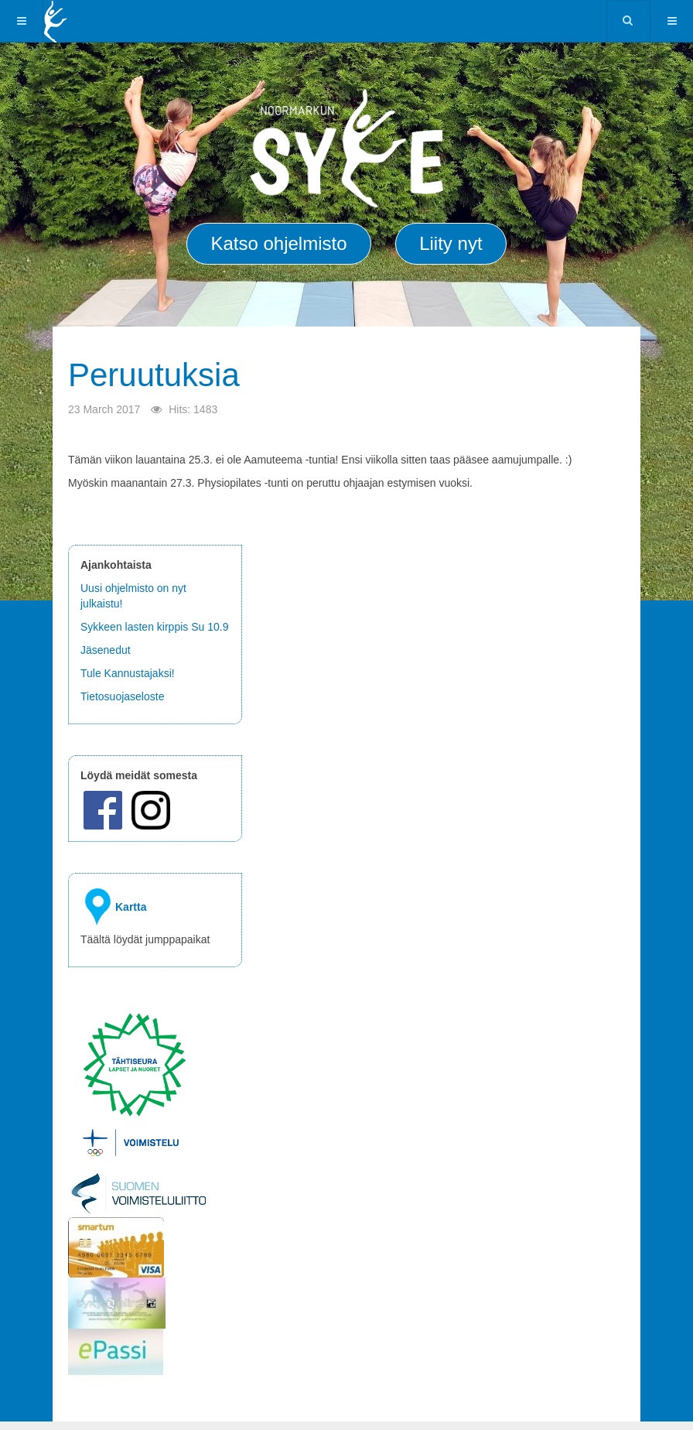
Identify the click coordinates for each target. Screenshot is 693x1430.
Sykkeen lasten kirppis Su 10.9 (154, 627)
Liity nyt (450, 243)
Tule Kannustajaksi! (127, 673)
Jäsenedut (107, 650)
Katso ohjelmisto (278, 243)
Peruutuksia (154, 375)
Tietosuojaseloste (122, 696)
